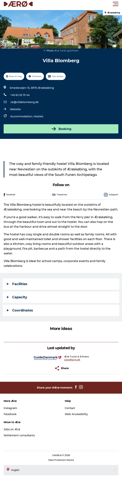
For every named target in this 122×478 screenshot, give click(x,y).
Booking (61, 129)
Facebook (10, 414)
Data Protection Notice (61, 460)
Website (15, 109)
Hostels (38, 116)
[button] (77, 4)
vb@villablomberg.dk (24, 102)
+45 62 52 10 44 (20, 95)
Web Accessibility (76, 414)
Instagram (10, 408)
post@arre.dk (72, 359)
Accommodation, (22, 116)
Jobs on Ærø (12, 429)
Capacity (17, 297)
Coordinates (20, 310)
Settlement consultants (19, 435)
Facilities (17, 284)
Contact (70, 408)
